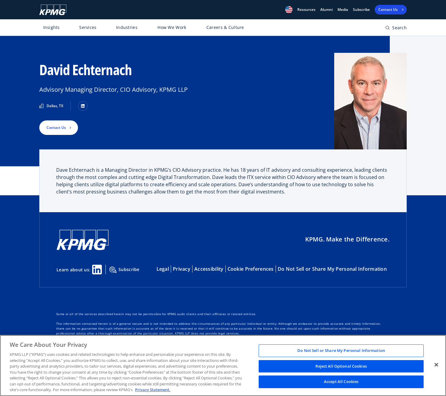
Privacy (181, 269)
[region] (223, 365)
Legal (163, 269)
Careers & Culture (225, 27)
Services (87, 27)
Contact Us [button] (56, 127)
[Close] (436, 365)
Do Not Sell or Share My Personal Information (332, 269)
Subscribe (361, 9)
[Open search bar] (396, 29)
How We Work (171, 27)
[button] (288, 9)
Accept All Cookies (341, 382)
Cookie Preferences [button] (251, 269)
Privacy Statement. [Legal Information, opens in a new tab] (152, 389)
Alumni (326, 9)
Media (343, 9)
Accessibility (209, 269)
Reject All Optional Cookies (341, 366)
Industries (126, 27)
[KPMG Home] (52, 9)
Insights (51, 27)
